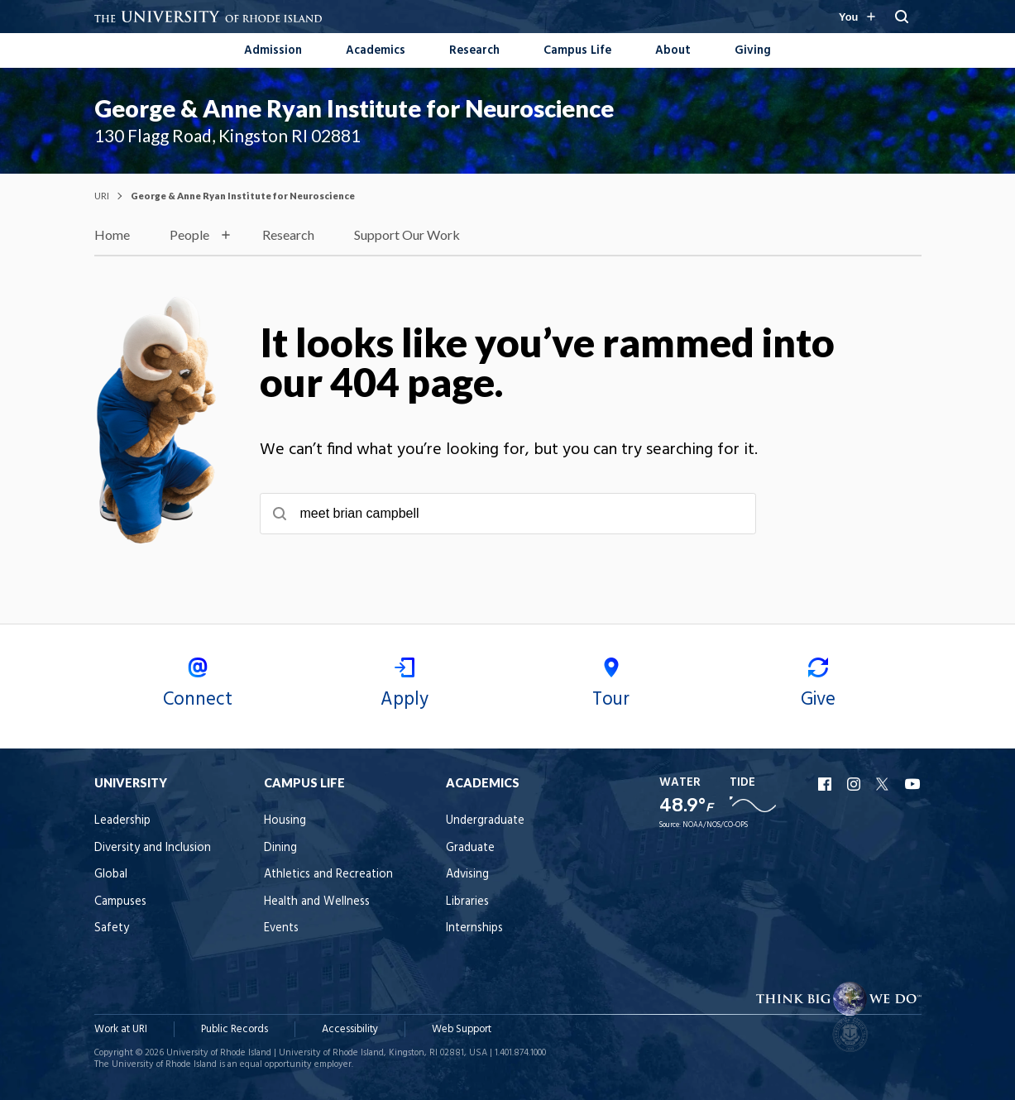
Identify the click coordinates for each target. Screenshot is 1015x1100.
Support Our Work (407, 234)
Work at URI (120, 1029)
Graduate (470, 848)
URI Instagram (855, 784)
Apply (404, 686)
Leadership (122, 820)
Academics (375, 50)
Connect (197, 686)
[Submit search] (279, 513)
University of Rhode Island (218, 1052)
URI (101, 195)
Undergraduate (485, 820)
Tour (611, 686)
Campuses (120, 901)
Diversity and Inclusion (152, 848)
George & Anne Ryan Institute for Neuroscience (354, 108)
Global (110, 874)
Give (818, 686)
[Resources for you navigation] (856, 16)
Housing (285, 820)
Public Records (234, 1029)
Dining (280, 848)
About (673, 50)
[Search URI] (902, 16)
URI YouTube (913, 784)
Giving (753, 50)
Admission (273, 50)
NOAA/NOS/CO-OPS (715, 825)
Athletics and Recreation (328, 874)
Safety (111, 928)
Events (281, 928)
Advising (467, 874)
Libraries (467, 901)
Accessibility (350, 1029)
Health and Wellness (317, 901)
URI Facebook (826, 784)
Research (474, 50)
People (189, 234)
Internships (474, 928)
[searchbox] (508, 513)
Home (112, 234)
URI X (884, 784)
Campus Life (577, 50)
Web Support (461, 1029)
